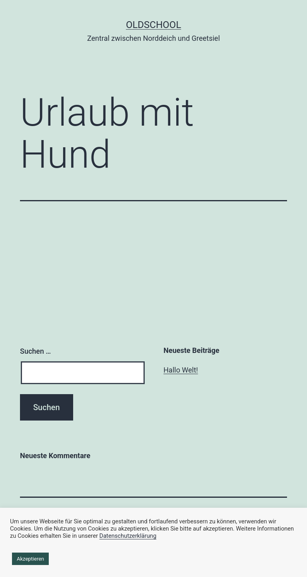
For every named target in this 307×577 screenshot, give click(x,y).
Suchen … (35, 351)
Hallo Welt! (180, 370)
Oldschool (153, 24)
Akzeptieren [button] (30, 559)
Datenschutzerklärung (128, 535)
